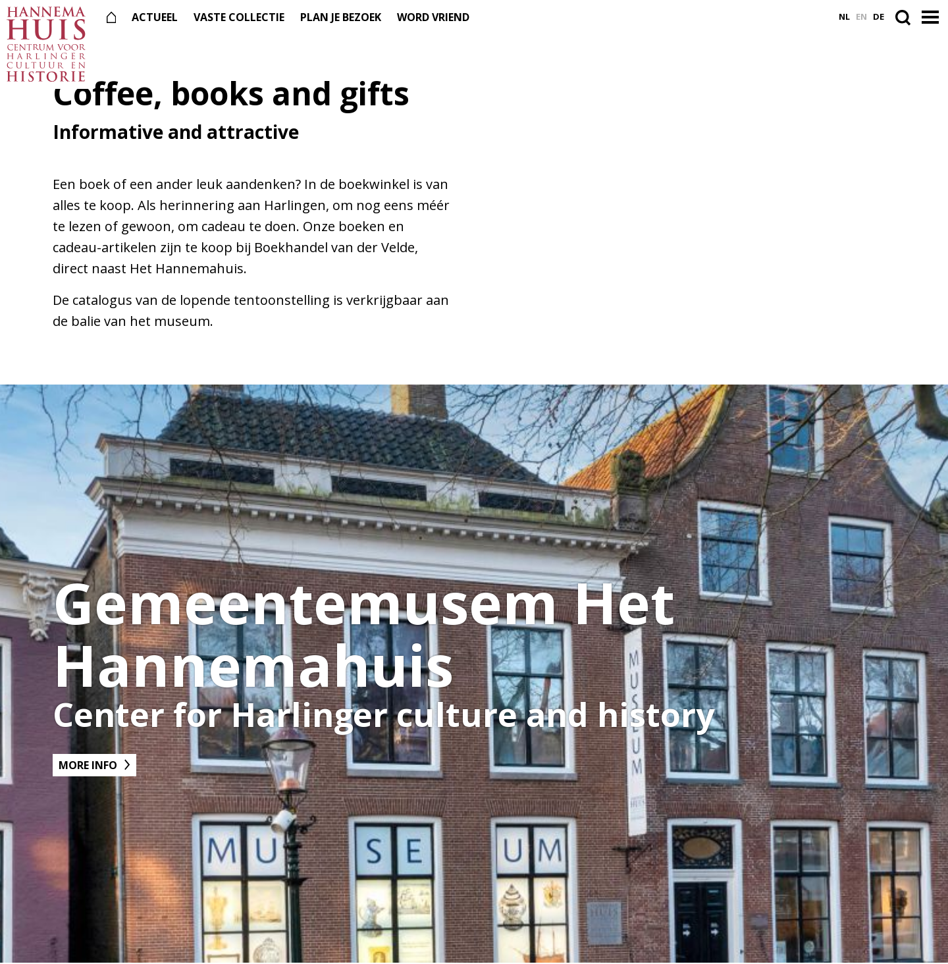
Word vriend (433, 17)
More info (88, 765)
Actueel (155, 17)
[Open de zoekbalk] (905, 17)
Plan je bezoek (340, 17)
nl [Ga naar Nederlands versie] (844, 17)
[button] (931, 18)
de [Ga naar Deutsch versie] (878, 17)
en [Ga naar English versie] (861, 17)
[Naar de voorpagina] (46, 44)
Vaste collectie (239, 17)
